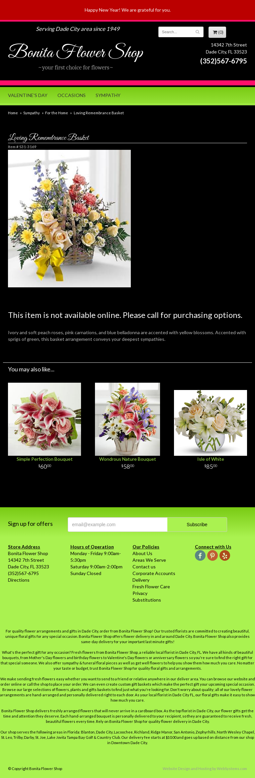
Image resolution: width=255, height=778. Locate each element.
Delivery (140, 580)
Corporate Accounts (153, 573)
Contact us (144, 566)
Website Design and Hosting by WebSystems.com (205, 768)
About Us (142, 553)
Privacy (139, 593)
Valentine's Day (27, 95)
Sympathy (108, 95)
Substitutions (146, 600)
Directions (19, 580)
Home (13, 113)
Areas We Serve (149, 560)
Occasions (71, 95)
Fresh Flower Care (151, 586)
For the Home (56, 113)
